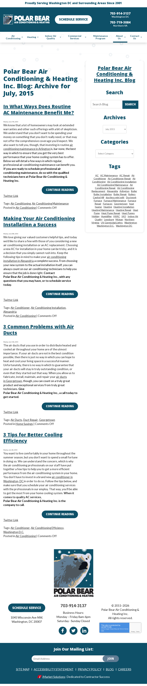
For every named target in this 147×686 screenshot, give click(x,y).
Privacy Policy (113, 631)
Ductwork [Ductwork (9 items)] (131, 197)
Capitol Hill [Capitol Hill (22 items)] (98, 197)
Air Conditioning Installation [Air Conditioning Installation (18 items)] (122, 181)
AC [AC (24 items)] (97, 175)
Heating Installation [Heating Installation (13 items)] (124, 206)
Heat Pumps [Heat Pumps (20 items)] (128, 213)
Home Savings (24, 427)
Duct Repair (30, 423)
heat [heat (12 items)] (131, 203)
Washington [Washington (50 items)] (130, 222)
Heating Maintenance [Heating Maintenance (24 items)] (103, 210)
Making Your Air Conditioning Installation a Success (38, 224)
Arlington (45, 149)
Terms (137, 633)
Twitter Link (10, 195)
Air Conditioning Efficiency (47, 530)
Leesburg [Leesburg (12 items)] (109, 219)
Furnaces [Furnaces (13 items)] (107, 203)
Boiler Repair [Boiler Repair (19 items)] (120, 194)
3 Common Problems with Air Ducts (36, 334)
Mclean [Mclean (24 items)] (119, 219)
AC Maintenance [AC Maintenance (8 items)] (109, 175)
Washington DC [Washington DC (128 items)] (124, 225)
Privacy (133, 633)
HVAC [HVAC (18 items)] (116, 216)
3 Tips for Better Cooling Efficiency (34, 442)
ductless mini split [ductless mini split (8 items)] (115, 197)
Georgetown (14, 385)
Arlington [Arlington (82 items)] (124, 191)
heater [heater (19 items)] (98, 206)
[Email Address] (70, 661)
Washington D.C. (13, 534)
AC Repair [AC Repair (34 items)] (124, 175)
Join (111, 661)
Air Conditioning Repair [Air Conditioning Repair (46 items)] (114, 186)
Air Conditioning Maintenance (51, 203)
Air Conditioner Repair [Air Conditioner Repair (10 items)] (119, 178)
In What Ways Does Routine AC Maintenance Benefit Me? (40, 110)
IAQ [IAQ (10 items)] (124, 216)
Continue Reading (60, 190)
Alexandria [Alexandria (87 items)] (112, 191)
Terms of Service (124, 631)
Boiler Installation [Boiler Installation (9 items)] (103, 194)
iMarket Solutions (53, 679)
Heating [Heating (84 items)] (108, 206)
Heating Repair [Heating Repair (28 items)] (123, 210)
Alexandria (27, 266)
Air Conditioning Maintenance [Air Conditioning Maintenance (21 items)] (112, 184)
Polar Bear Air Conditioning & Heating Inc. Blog (114, 74)
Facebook (63, 633)
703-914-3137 (73, 608)
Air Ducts (16, 423)
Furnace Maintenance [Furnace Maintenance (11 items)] (115, 200)
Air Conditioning (21, 203)
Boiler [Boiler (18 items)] (134, 191)
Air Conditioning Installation (48, 312)
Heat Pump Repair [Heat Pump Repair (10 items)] (110, 213)
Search (130, 104)
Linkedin (84, 633)
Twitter (73, 633)
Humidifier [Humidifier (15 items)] (106, 216)
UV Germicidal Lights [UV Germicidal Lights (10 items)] (112, 222)
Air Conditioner (20, 312)
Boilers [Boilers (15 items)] (132, 194)
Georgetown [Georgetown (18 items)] (121, 203)
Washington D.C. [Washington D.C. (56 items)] (105, 225)
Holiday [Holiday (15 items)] (95, 216)
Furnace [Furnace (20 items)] (98, 200)
